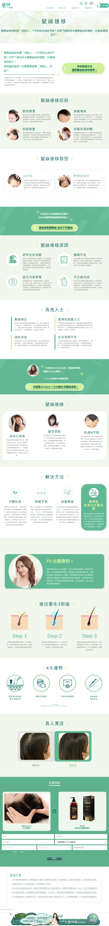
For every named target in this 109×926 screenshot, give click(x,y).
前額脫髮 (38, 132)
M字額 (29, 139)
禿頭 (32, 512)
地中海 (38, 512)
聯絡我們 (88, 8)
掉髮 (86, 121)
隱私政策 (22, 852)
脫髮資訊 (75, 8)
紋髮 (58, 507)
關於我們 (50, 8)
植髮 (46, 517)
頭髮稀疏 (36, 330)
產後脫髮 (19, 330)
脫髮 (82, 117)
